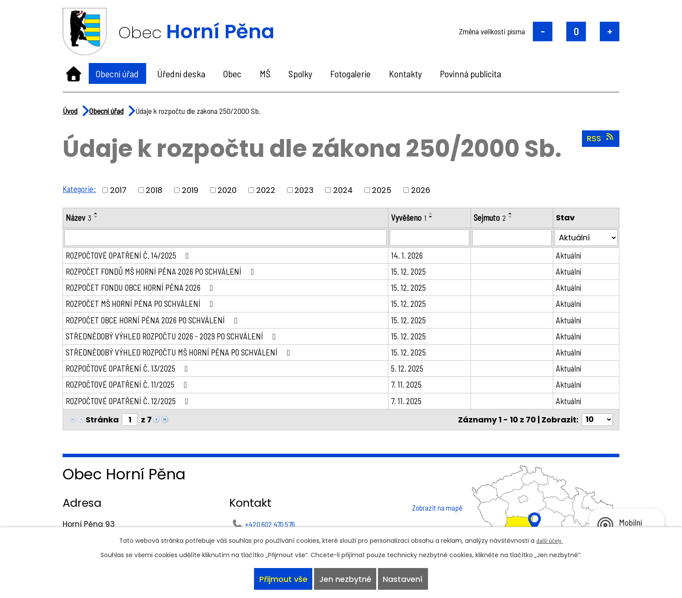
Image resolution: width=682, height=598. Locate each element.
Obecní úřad (117, 73)
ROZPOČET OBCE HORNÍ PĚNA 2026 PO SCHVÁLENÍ (159, 323)
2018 (155, 190)
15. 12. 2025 (415, 272)
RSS (601, 138)
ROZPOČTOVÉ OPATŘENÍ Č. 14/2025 (132, 256)
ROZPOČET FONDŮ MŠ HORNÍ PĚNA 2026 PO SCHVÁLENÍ (167, 272)
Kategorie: (80, 188)
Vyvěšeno (415, 218)
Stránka (102, 426)
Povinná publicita (470, 73)
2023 (305, 190)
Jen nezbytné (345, 577)
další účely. (550, 538)
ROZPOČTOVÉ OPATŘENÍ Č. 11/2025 (131, 390)
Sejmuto (495, 218)
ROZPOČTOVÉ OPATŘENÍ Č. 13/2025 (132, 374)
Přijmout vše (281, 577)
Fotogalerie (350, 73)
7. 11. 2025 (413, 390)
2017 (119, 190)
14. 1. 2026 (414, 256)
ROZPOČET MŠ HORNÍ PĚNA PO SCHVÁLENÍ (146, 306)
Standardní (576, 31)
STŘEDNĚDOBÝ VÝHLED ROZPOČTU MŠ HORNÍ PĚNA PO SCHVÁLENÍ (185, 357)
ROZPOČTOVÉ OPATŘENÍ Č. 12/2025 (132, 407)
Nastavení (405, 577)
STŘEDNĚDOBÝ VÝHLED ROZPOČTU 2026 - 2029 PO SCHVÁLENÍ (178, 340)
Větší (609, 31)
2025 (383, 190)
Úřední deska (181, 73)
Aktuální (571, 256)
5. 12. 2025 (414, 374)
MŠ (265, 73)
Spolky (300, 73)
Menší (542, 31)
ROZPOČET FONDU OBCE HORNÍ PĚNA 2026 (146, 289)
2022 (267, 190)
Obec (232, 73)
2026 (421, 190)
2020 (228, 190)
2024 (344, 190)
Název (79, 218)
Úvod (74, 73)
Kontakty (405, 73)
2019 (191, 190)
